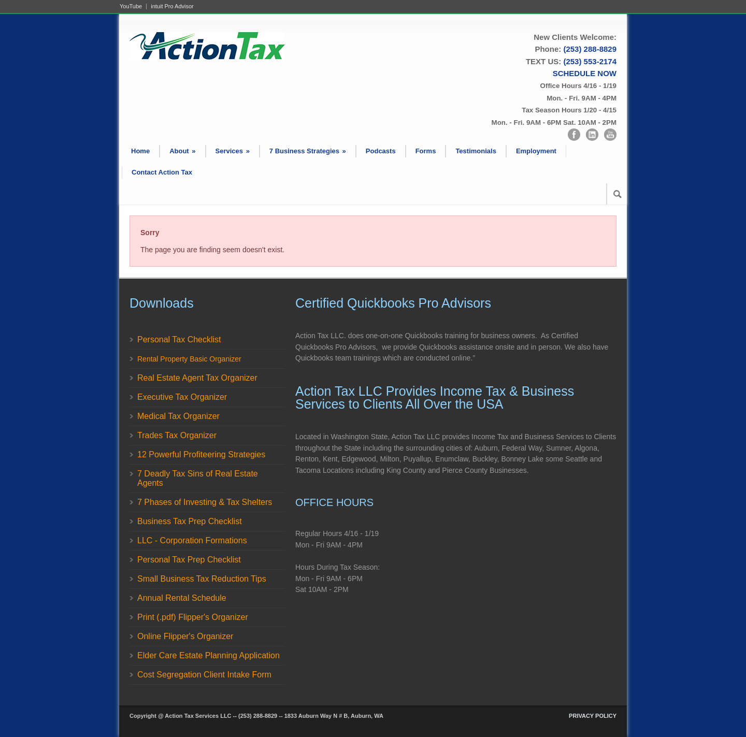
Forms (425, 151)
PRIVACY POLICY (592, 716)
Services (233, 151)
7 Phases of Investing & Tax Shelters (204, 502)
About (182, 151)
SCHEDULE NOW (584, 73)
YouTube (131, 6)
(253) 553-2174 (589, 61)
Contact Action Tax (162, 172)
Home (140, 151)
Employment (536, 151)
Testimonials (475, 151)
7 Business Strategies (307, 151)
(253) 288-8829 (589, 49)
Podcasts (381, 151)
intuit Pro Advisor (172, 6)
